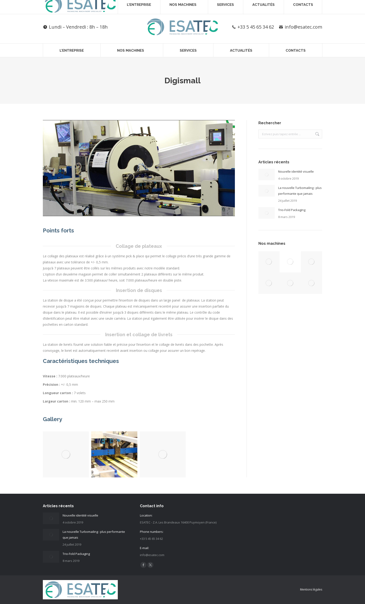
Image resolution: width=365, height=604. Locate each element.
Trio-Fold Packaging (291, 210)
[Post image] (266, 174)
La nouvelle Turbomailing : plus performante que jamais (300, 191)
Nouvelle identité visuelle (296, 171)
